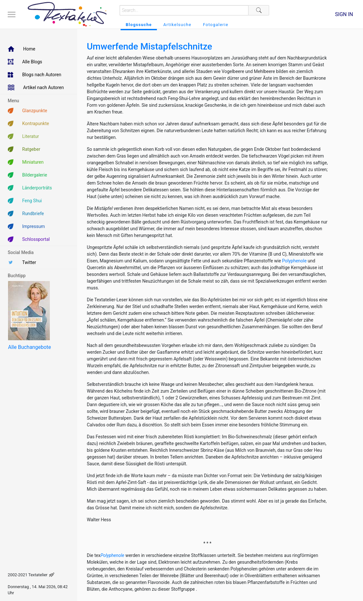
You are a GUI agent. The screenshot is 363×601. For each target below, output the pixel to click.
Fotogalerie (215, 24)
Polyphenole (294, 260)
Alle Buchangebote (29, 347)
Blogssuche (139, 24)
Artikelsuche (177, 24)
